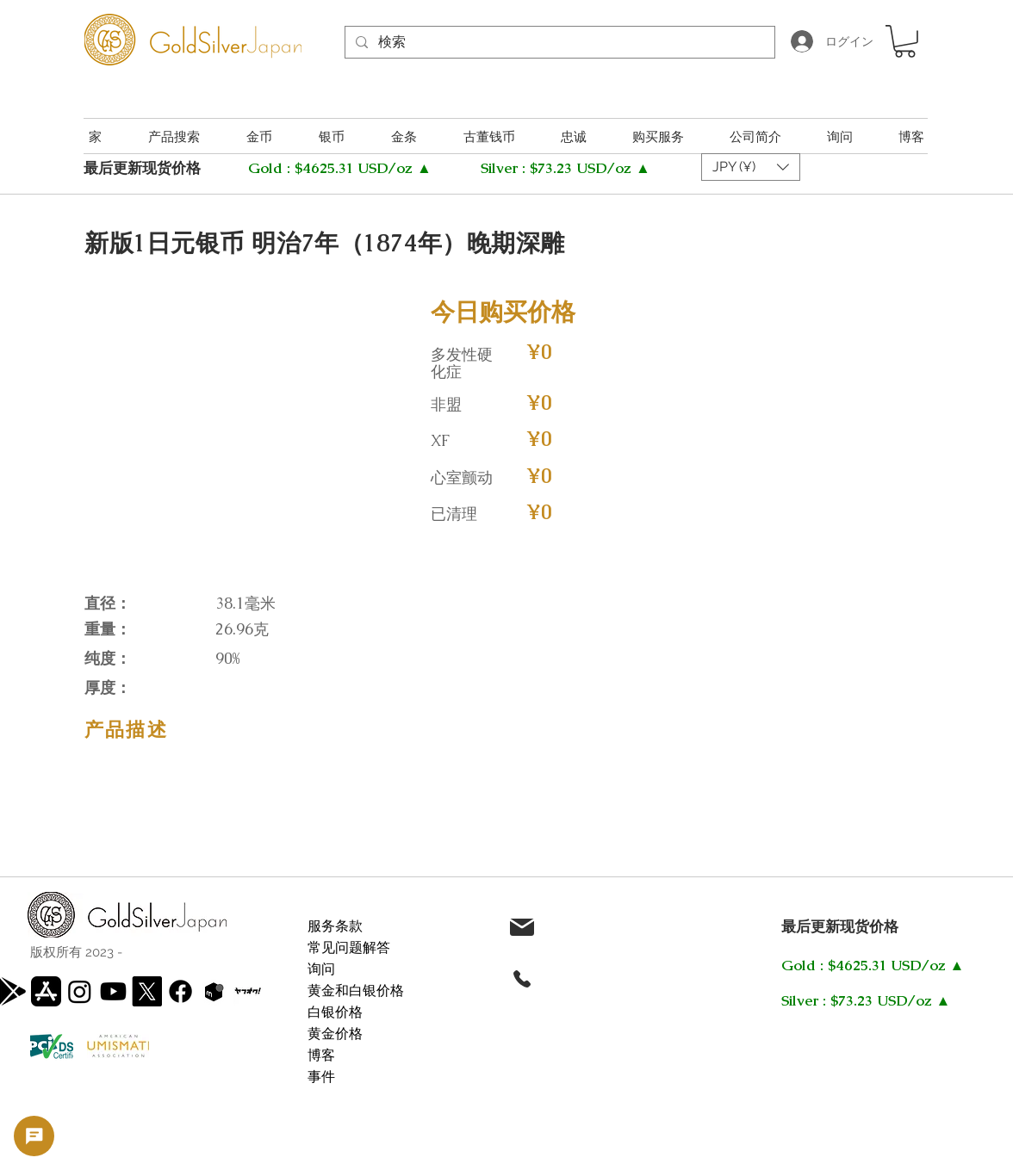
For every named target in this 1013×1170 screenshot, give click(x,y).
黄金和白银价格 (356, 990)
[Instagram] (80, 991)
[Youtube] (113, 991)
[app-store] (46, 991)
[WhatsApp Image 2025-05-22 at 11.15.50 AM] (248, 991)
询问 (321, 969)
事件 (321, 1076)
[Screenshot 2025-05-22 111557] (214, 991)
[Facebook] (180, 991)
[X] (147, 991)
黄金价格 (335, 1033)
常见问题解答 (349, 947)
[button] (905, 41)
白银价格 (335, 1012)
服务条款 (335, 926)
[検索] (558, 43)
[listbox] (750, 167)
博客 (321, 1055)
